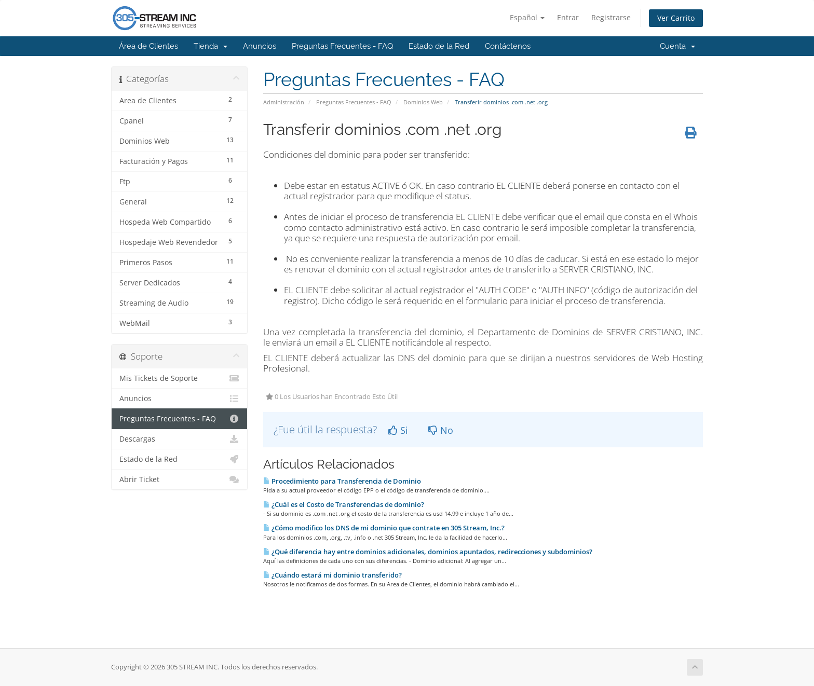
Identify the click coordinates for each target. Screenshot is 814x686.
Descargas (179, 439)
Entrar (568, 17)
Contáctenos (508, 46)
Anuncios (259, 46)
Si (398, 430)
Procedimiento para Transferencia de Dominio (342, 481)
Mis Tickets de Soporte (179, 378)
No (440, 430)
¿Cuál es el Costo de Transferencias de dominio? (343, 504)
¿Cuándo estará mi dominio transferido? (332, 575)
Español (527, 17)
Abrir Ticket (179, 479)
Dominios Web (423, 102)
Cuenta (677, 46)
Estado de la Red (439, 46)
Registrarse (611, 17)
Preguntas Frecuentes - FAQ (342, 46)
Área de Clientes (148, 46)
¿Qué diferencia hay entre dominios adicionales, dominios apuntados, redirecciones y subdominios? (427, 551)
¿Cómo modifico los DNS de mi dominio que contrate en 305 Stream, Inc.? (384, 527)
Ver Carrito (676, 18)
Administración (283, 102)
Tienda (210, 46)
